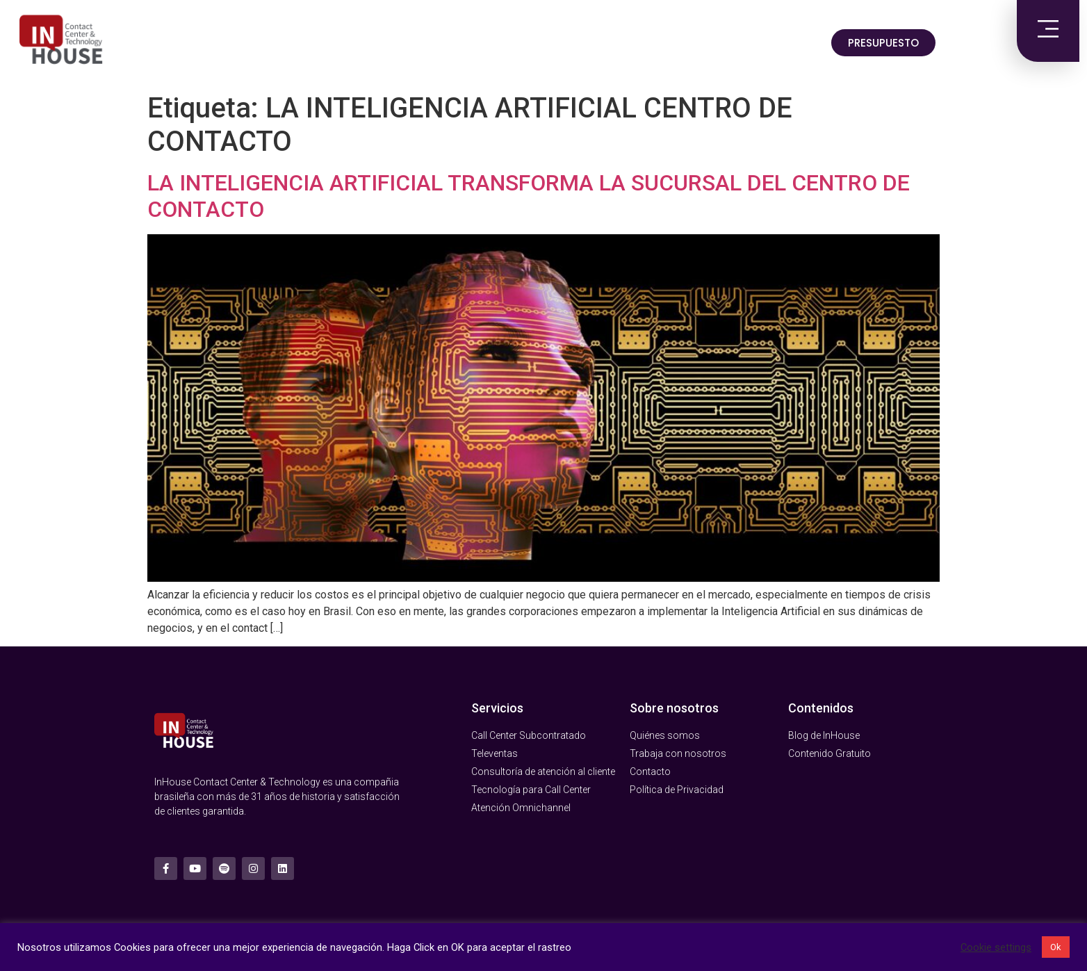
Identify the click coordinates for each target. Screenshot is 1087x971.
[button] (883, 42)
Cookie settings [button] (996, 947)
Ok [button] (1055, 947)
